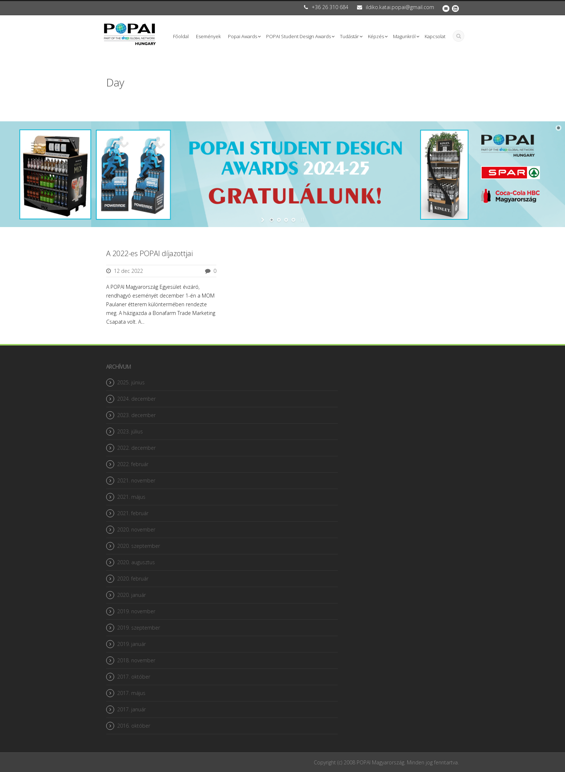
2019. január (131, 643)
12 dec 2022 (128, 270)
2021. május (131, 496)
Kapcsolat (435, 36)
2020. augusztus (136, 562)
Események (208, 36)
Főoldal (181, 36)
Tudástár (349, 36)
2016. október (133, 725)
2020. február (132, 578)
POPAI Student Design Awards (298, 36)
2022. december (136, 447)
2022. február (132, 464)
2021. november (136, 480)
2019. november (136, 611)
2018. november (136, 660)
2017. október (133, 676)
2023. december (136, 415)
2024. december (136, 398)
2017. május (131, 693)
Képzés (376, 36)
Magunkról (404, 36)
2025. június (131, 382)
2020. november (136, 529)
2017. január (131, 709)
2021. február (132, 513)
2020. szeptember (138, 545)
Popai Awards (242, 36)
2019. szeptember (138, 627)
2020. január (131, 594)
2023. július (130, 431)
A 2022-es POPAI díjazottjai (149, 253)
